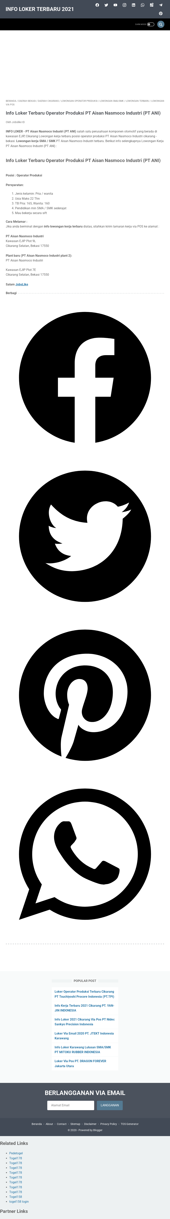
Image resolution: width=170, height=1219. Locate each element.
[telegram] (160, 5)
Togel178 (15, 1158)
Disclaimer (90, 1124)
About (49, 1124)
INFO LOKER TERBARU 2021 (40, 9)
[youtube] (115, 5)
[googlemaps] (151, 5)
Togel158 (15, 1197)
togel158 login (19, 1202)
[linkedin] (133, 5)
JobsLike (21, 284)
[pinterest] (160, 13)
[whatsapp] (142, 5)
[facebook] (96, 5)
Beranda (37, 1124)
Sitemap (75, 1124)
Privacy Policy (108, 1124)
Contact (62, 1124)
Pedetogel (16, 1153)
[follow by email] (70, 1105)
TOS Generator (130, 1124)
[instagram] (124, 5)
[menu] (8, 24)
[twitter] (105, 5)
